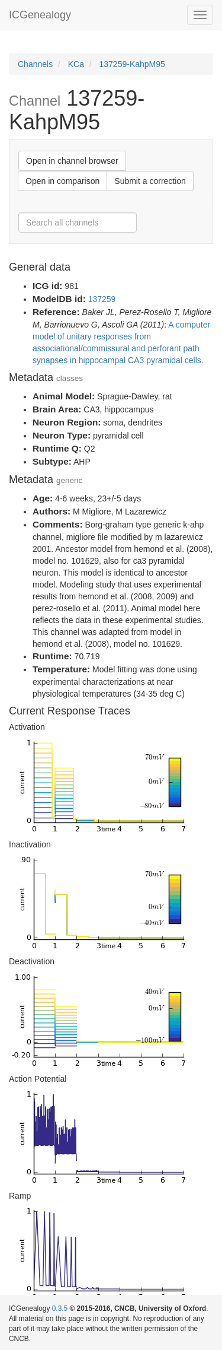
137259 (102, 299)
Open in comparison (62, 181)
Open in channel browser (72, 161)
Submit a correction (150, 181)
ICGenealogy (40, 15)
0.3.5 (59, 1308)
